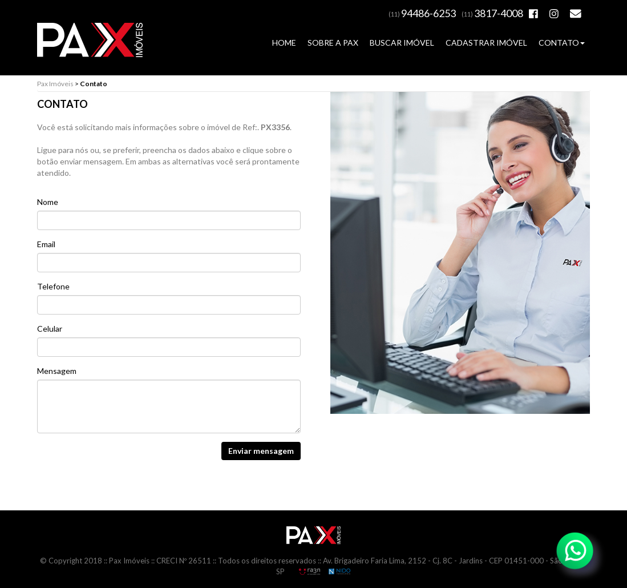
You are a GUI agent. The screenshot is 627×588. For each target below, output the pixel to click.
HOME (284, 42)
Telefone (53, 286)
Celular (49, 328)
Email (46, 244)
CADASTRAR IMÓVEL (486, 42)
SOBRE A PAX (333, 42)
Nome (47, 202)
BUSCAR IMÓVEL (402, 42)
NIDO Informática (339, 571)
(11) (422, 14)
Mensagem (56, 371)
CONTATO (562, 42)
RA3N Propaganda (309, 571)
